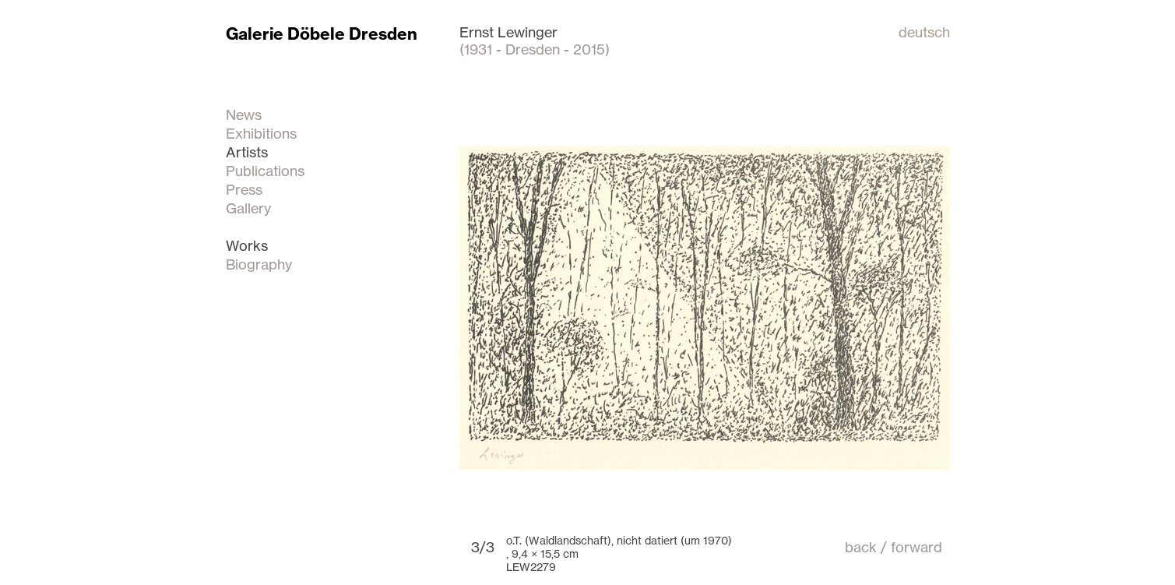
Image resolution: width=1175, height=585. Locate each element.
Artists (247, 151)
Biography (259, 264)
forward (916, 546)
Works (247, 245)
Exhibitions (261, 133)
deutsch (924, 32)
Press (244, 189)
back (861, 546)
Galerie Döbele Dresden (321, 33)
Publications (265, 170)
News (244, 114)
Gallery (248, 208)
